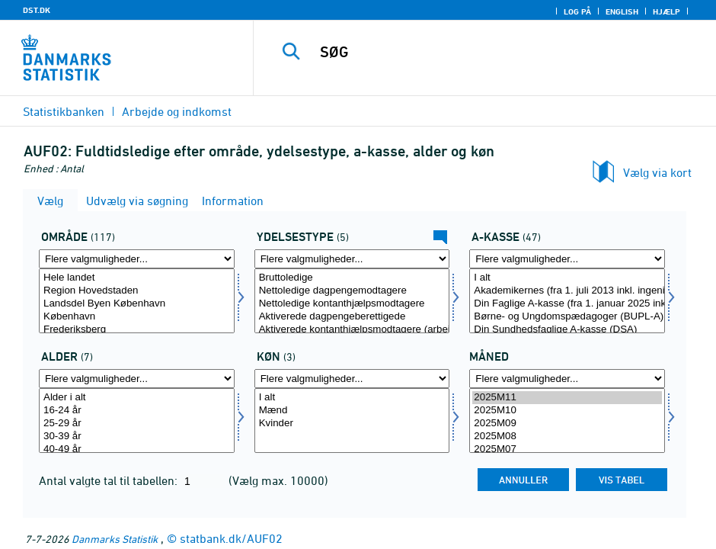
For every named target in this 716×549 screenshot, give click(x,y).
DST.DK (36, 10)
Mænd (352, 410)
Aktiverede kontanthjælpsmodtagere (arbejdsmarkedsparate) (352, 329)
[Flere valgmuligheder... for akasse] (567, 258)
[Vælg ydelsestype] (352, 300)
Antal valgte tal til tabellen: (110, 480)
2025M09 (567, 423)
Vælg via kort (657, 172)
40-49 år (137, 449)
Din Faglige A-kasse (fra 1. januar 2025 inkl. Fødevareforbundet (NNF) (567, 303)
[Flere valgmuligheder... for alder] (137, 378)
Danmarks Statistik (115, 538)
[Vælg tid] (567, 420)
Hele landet (137, 277)
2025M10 (567, 410)
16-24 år (137, 410)
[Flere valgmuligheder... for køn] (352, 378)
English (622, 11)
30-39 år (137, 436)
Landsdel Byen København (137, 303)
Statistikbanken (63, 111)
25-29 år (137, 423)
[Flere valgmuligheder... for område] (137, 258)
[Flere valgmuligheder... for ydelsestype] (352, 258)
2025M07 (567, 449)
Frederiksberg (137, 329)
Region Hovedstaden (137, 290)
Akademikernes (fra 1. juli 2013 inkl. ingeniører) (567, 290)
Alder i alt (137, 397)
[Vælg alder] (137, 420)
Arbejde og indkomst (177, 111)
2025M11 (567, 397)
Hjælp (666, 11)
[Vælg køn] (352, 420)
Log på (577, 11)
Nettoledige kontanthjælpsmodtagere (352, 303)
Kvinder (352, 423)
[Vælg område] (137, 300)
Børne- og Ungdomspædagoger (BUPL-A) (567, 316)
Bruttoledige (352, 277)
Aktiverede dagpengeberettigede (352, 316)
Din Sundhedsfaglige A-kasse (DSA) (567, 329)
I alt (567, 277)
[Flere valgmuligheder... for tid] (567, 378)
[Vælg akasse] (567, 300)
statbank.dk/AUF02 (231, 538)
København (137, 316)
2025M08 (567, 436)
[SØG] (496, 52)
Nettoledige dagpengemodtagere (352, 290)
